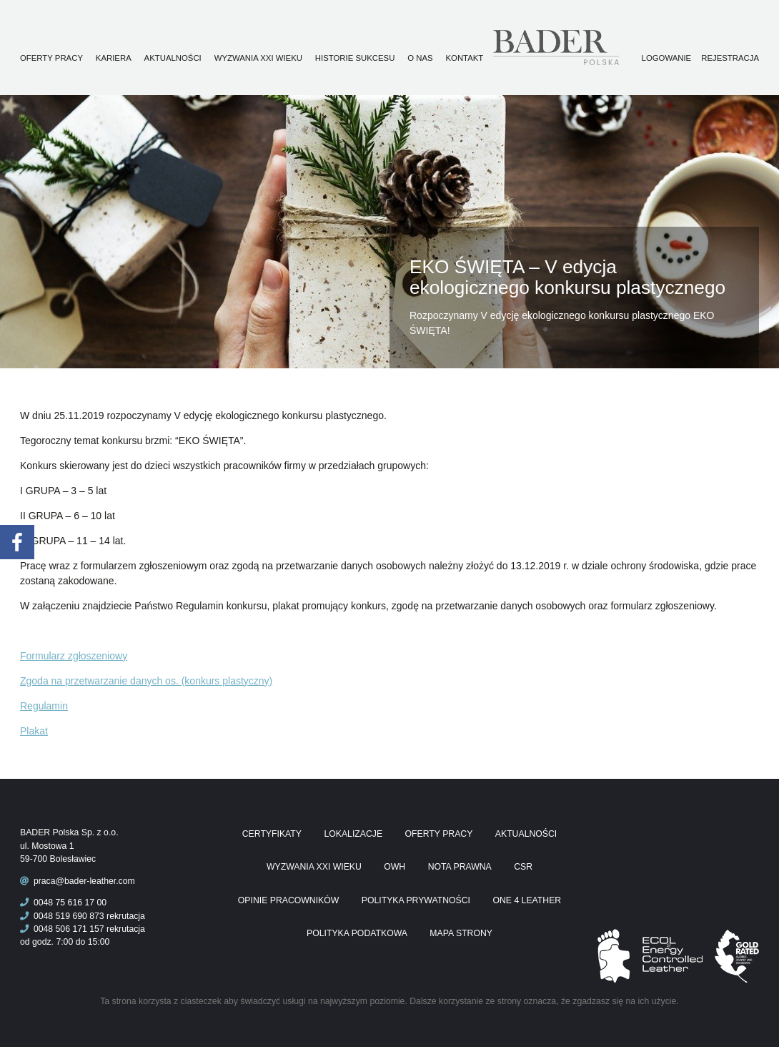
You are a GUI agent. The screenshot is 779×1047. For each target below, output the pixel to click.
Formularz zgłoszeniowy (73, 656)
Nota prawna (460, 867)
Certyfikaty (272, 834)
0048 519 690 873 (62, 916)
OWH (394, 867)
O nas (419, 58)
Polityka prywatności (416, 900)
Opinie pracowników (288, 900)
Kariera (114, 58)
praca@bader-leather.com (84, 881)
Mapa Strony (461, 933)
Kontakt (465, 58)
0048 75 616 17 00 (63, 903)
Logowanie (667, 58)
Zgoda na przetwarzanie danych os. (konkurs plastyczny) (146, 681)
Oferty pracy (51, 58)
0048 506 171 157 (62, 929)
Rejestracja (730, 58)
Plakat (34, 731)
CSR (523, 867)
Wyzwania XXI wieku (258, 58)
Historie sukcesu (355, 58)
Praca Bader (579, 47)
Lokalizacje (353, 834)
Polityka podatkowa (357, 933)
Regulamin (44, 706)
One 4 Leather (526, 900)
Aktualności (173, 58)
